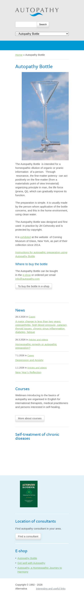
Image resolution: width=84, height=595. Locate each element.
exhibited (25, 237)
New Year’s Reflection (28, 372)
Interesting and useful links (50, 588)
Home (18, 54)
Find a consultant (28, 536)
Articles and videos (38, 339)
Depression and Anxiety (29, 360)
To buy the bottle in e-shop (33, 286)
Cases (32, 316)
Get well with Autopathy (31, 562)
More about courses (30, 418)
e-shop (27, 274)
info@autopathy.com (27, 278)
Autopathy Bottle (27, 558)
